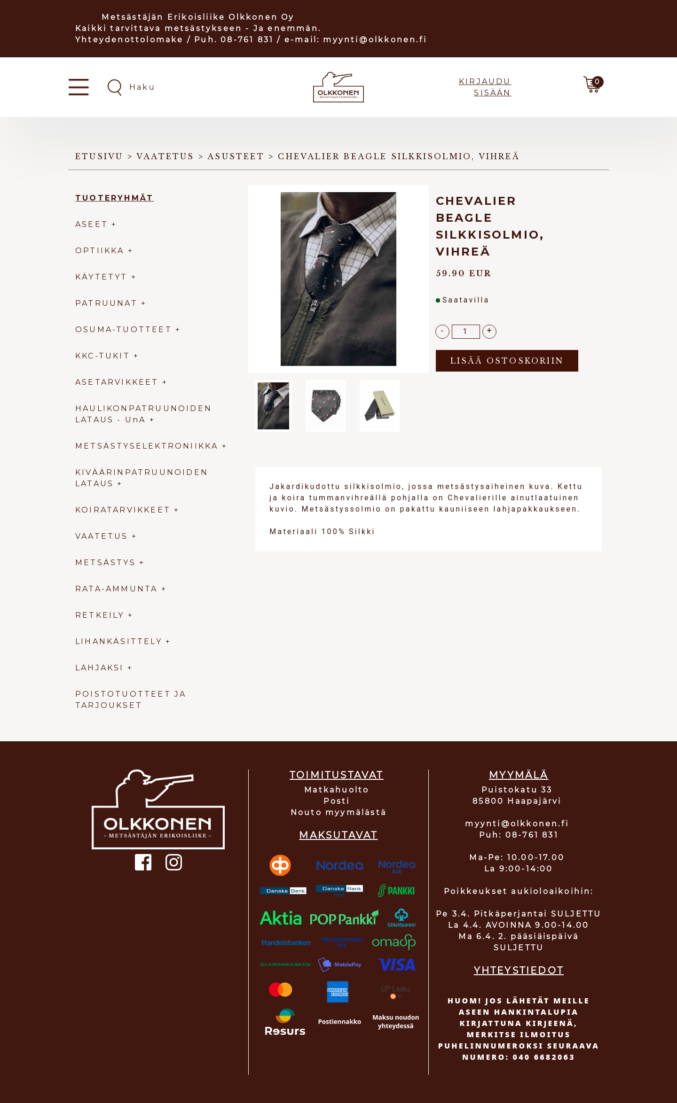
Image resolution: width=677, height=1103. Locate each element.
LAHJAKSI (101, 667)
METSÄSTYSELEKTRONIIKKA (146, 446)
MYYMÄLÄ (518, 775)
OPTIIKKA (100, 250)
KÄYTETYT (101, 276)
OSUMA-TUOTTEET (123, 329)
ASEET (91, 224)
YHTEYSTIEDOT (519, 970)
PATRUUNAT (106, 303)
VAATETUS (101, 536)
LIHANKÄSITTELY (120, 641)
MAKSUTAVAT (338, 835)
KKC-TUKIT (102, 355)
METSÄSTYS (105, 562)
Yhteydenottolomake (129, 39)
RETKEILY (100, 615)
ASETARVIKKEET (117, 382)
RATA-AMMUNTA (118, 588)
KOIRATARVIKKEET (123, 509)
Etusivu (99, 156)
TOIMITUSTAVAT (337, 775)
